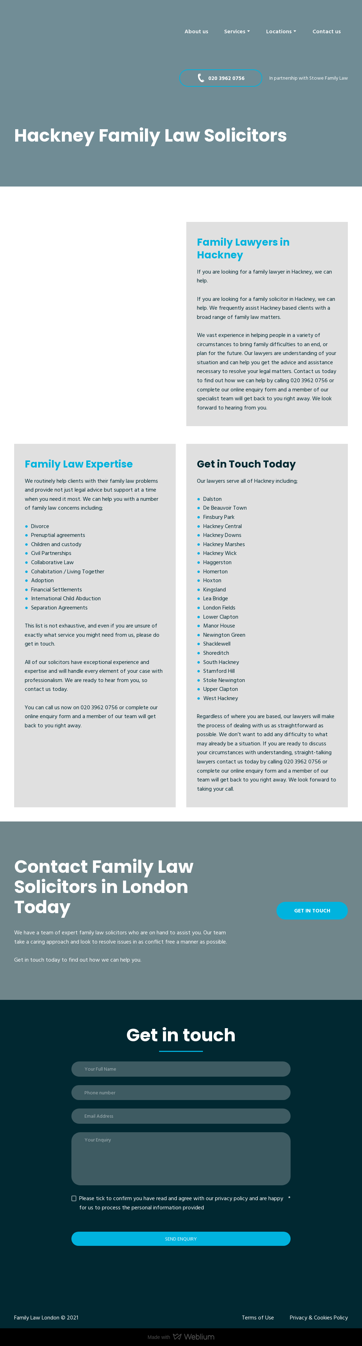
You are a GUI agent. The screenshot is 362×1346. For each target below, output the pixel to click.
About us (196, 31)
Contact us (327, 31)
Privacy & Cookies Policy (319, 1317)
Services (234, 31)
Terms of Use (258, 1317)
